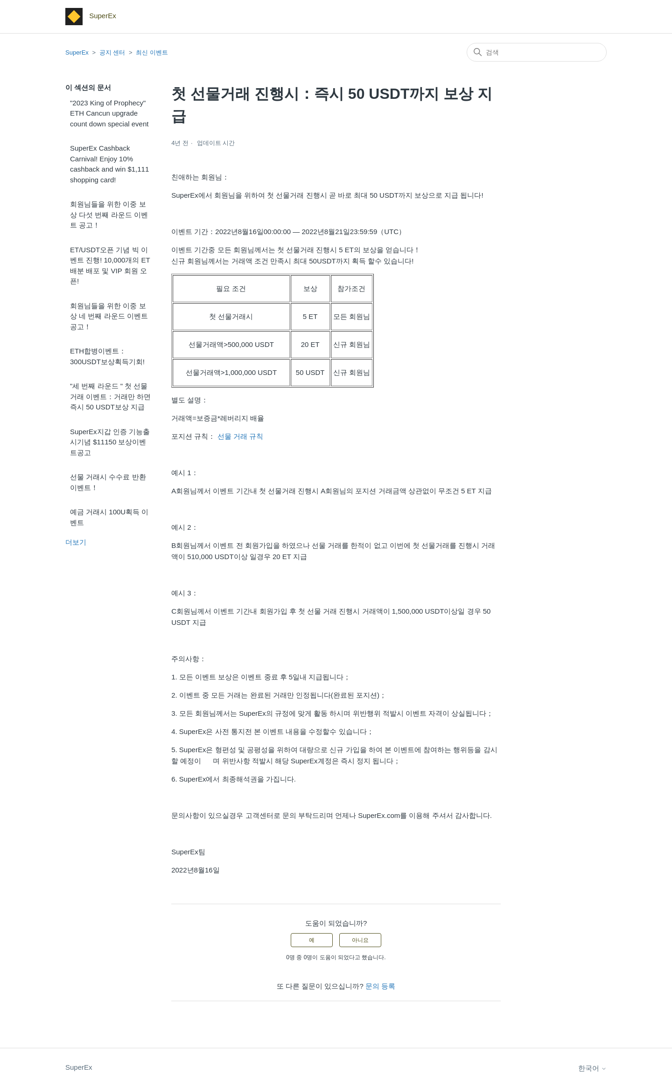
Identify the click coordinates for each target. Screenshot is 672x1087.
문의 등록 (380, 986)
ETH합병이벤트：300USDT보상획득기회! (107, 356)
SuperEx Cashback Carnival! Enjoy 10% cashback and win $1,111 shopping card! (109, 164)
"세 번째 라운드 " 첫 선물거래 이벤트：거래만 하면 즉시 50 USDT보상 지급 (110, 396)
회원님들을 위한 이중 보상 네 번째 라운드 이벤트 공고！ (109, 316)
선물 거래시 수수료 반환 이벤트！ (108, 482)
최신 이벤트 (152, 52)
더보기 (75, 542)
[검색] (537, 52)
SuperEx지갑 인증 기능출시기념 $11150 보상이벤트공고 (110, 442)
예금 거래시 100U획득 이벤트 (109, 517)
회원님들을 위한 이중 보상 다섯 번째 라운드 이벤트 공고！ (109, 214)
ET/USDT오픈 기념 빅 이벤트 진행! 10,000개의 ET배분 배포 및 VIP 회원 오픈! (110, 265)
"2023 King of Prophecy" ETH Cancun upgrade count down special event (109, 113)
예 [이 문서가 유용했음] (312, 940)
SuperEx (77, 52)
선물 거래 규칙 (240, 436)
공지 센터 (112, 52)
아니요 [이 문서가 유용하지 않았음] (360, 940)
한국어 (592, 1068)
